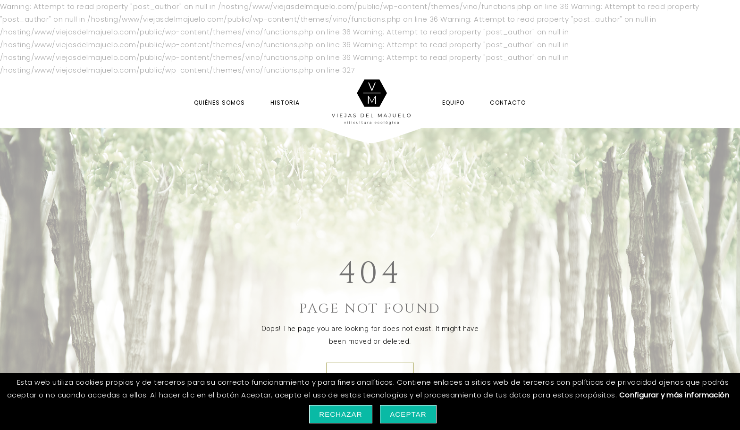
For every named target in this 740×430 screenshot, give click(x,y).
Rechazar (340, 414)
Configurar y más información (674, 395)
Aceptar (408, 414)
